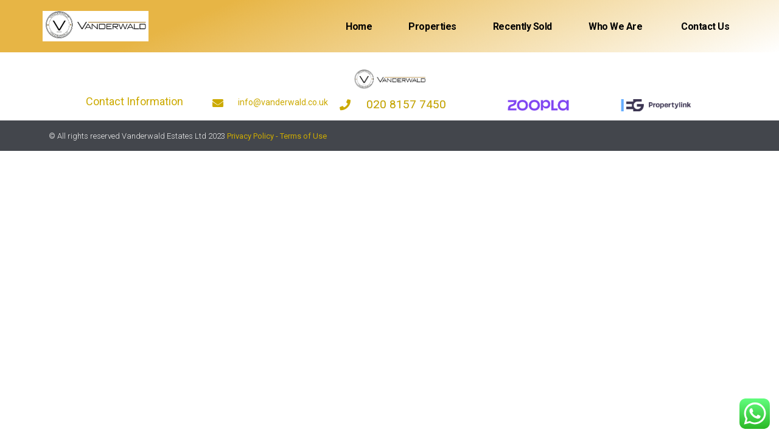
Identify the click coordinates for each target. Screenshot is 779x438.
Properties (432, 26)
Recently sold (522, 26)
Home (359, 26)
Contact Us (704, 26)
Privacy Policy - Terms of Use (277, 136)
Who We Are (616, 26)
